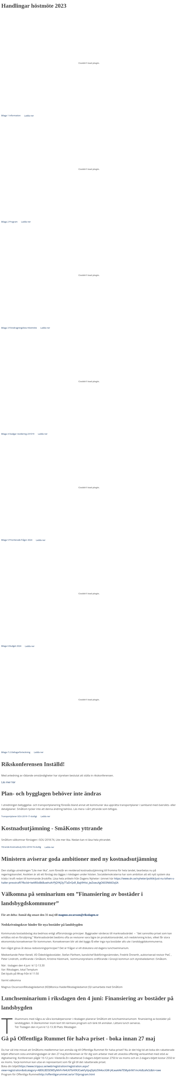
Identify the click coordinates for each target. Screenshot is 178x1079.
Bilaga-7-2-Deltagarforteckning (15, 752)
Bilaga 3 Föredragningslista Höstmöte (19, 327)
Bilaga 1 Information (11, 115)
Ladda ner (29, 115)
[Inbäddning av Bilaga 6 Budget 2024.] (89, 593)
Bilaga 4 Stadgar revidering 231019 (17, 433)
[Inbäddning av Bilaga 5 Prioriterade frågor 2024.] (89, 487)
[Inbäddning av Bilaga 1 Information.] (89, 63)
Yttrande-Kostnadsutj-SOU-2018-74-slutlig (21, 847)
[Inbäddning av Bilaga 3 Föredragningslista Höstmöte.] (89, 275)
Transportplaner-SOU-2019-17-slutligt (19, 816)
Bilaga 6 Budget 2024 (11, 646)
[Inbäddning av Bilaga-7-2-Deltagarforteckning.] (89, 700)
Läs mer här (8, 782)
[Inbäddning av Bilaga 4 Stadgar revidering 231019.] (89, 381)
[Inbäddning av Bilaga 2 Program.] (89, 169)
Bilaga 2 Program (9, 221)
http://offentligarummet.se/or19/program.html (67, 1074)
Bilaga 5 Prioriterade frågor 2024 (16, 540)
